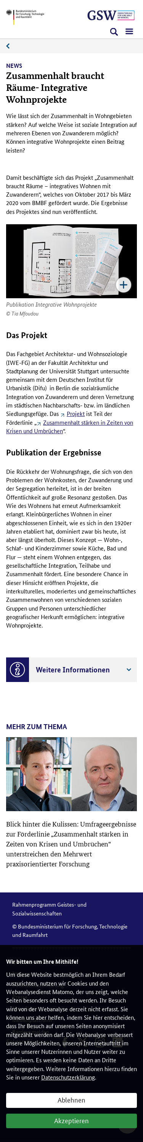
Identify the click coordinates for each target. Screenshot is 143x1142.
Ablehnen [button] (71, 1099)
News (12, 46)
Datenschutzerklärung (68, 1077)
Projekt (76, 413)
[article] (71, 803)
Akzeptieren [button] (71, 1120)
